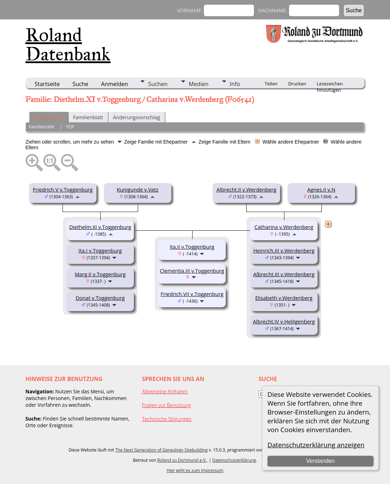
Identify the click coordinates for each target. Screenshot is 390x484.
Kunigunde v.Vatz (138, 189)
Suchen (157, 84)
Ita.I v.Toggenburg (100, 250)
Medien (198, 84)
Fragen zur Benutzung (166, 405)
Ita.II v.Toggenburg (192, 246)
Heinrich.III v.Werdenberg (284, 250)
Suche (80, 84)
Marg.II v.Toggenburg (100, 274)
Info (235, 84)
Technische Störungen (166, 419)
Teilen (271, 83)
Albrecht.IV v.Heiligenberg (284, 321)
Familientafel (48, 117)
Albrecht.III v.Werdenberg (284, 274)
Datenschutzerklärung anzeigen (316, 444)
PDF (70, 127)
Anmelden (114, 84)
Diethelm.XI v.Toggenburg (100, 226)
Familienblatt (88, 117)
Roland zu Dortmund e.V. (182, 460)
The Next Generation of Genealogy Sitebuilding (161, 450)
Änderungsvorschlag (136, 117)
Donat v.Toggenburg (100, 297)
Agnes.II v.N (321, 189)
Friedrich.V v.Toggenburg (63, 189)
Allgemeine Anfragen (165, 391)
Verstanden (320, 461)
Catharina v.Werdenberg (283, 226)
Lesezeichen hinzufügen (330, 84)
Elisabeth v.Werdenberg (283, 297)
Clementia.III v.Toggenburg (192, 270)
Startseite (47, 84)
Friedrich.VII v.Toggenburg (192, 293)
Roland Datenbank (68, 44)
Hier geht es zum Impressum (195, 470)
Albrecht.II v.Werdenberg (246, 189)
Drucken (297, 83)
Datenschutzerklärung (234, 460)
